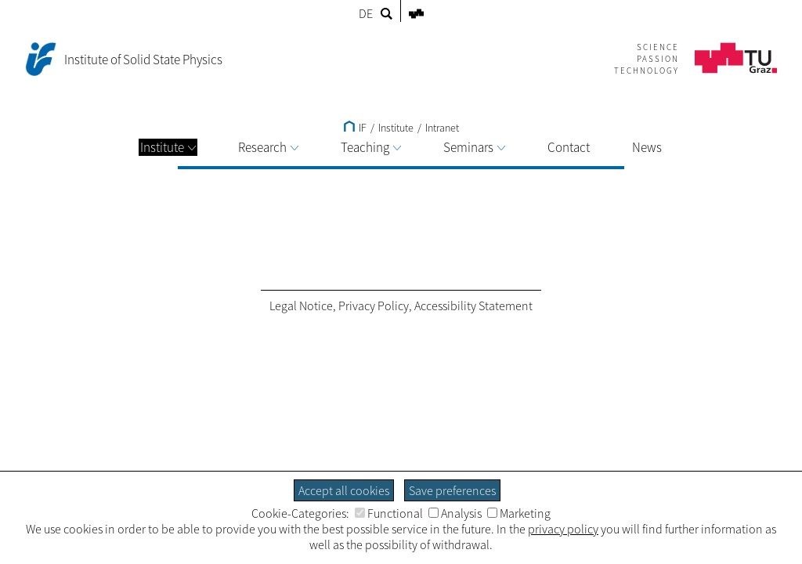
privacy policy (563, 529)
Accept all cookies (343, 490)
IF (355, 128)
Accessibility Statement (473, 305)
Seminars (474, 147)
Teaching (371, 147)
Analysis (455, 513)
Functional (389, 513)
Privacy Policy (373, 305)
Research (268, 147)
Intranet (442, 128)
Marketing (519, 513)
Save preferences (452, 490)
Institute (168, 147)
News (647, 147)
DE (366, 13)
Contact (568, 147)
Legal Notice (301, 305)
